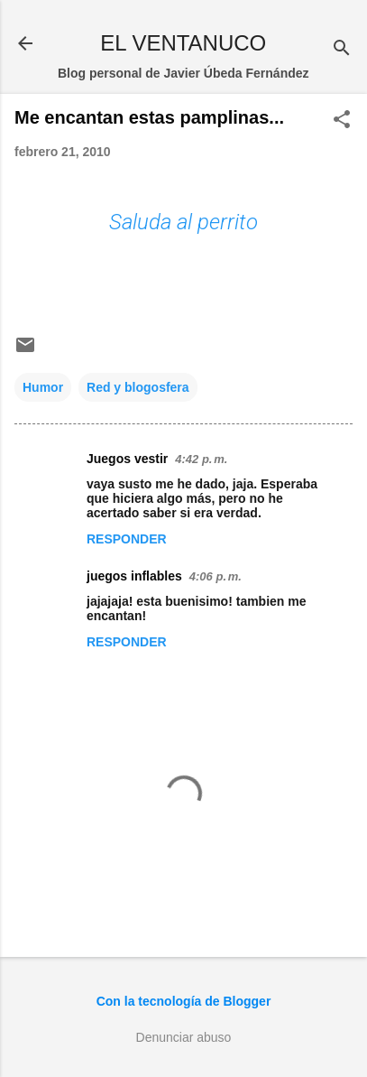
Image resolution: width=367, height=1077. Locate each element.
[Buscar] (342, 49)
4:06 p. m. (215, 576)
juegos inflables (134, 576)
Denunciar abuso (184, 1037)
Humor (43, 387)
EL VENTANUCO (183, 43)
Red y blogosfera (138, 387)
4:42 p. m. (201, 459)
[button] (342, 120)
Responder (127, 539)
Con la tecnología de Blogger (183, 1001)
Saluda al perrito (183, 222)
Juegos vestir (127, 458)
